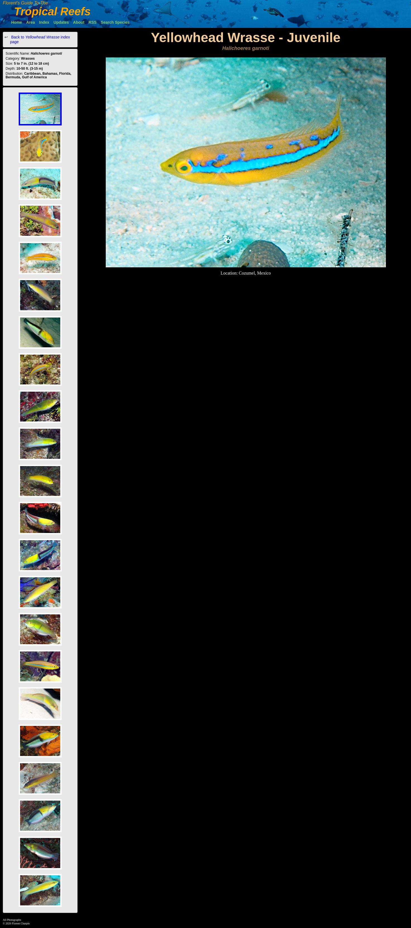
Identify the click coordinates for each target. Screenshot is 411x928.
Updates (61, 22)
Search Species (115, 22)
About (78, 22)
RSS (92, 22)
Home (16, 22)
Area (30, 22)
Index (44, 22)
